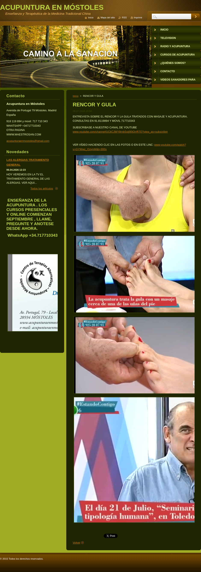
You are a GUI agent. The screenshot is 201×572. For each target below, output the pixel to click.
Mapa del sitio (107, 17)
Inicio (75, 96)
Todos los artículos (41, 188)
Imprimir (138, 17)
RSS (124, 17)
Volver (76, 542)
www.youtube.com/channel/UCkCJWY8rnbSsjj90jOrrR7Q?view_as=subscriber (120, 131)
